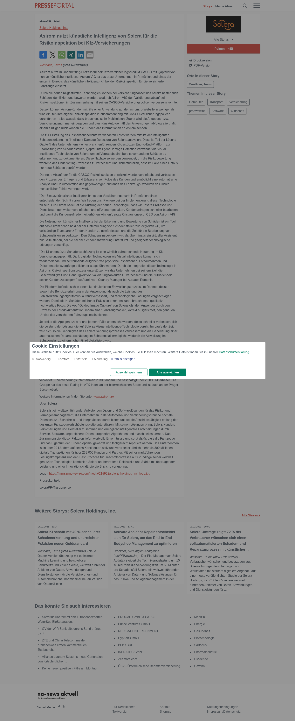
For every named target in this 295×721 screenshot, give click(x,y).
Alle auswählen (167, 372)
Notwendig (43, 359)
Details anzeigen (123, 358)
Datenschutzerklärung (234, 352)
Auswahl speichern (129, 372)
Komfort (63, 359)
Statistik (81, 359)
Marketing (100, 359)
